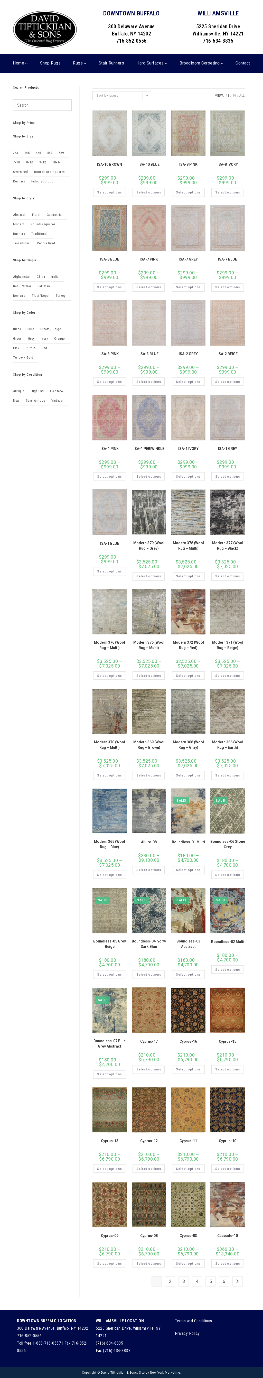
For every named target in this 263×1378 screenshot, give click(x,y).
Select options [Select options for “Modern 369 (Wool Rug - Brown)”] (148, 775)
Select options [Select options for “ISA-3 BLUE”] (148, 382)
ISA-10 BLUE (148, 164)
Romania (19, 296)
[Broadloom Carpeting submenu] (222, 63)
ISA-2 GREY (188, 354)
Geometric (54, 215)
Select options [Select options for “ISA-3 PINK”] (109, 382)
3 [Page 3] (183, 1281)
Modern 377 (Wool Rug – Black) (227, 545)
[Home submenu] (26, 63)
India (55, 277)
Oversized (20, 172)
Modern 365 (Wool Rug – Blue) (109, 844)
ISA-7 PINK (149, 259)
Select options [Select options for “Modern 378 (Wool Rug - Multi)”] (188, 576)
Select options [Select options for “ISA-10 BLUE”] (148, 192)
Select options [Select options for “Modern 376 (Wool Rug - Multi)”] (109, 676)
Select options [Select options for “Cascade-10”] (227, 1263)
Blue (30, 329)
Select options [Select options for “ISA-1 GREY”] (227, 476)
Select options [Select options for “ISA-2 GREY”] (188, 382)
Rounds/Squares (43, 224)
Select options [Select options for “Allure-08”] (148, 870)
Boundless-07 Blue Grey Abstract (109, 1043)
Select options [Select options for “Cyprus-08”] (148, 1263)
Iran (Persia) (22, 286)
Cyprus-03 (188, 1236)
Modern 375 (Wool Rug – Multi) (148, 645)
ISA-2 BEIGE (228, 354)
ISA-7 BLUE (227, 259)
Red (44, 348)
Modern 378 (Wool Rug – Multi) (188, 545)
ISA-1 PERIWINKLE (149, 449)
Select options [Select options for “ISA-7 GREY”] (188, 287)
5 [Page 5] (210, 1281)
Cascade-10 (227, 1236)
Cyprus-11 (188, 1141)
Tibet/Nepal (41, 296)
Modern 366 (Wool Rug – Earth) (227, 745)
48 (227, 95)
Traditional (39, 234)
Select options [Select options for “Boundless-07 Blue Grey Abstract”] (109, 1074)
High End (37, 391)
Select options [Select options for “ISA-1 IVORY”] (188, 476)
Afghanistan (22, 277)
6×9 (61, 153)
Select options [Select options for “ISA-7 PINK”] (148, 287)
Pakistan (43, 286)
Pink (16, 348)
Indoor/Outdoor (43, 181)
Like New (56, 391)
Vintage (56, 400)
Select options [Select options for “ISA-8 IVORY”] (227, 192)
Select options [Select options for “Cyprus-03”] (188, 1263)
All (242, 95)
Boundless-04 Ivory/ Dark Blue (149, 944)
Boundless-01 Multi (188, 842)
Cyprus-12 (149, 1141)
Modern (18, 224)
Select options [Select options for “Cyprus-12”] (148, 1169)
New (16, 400)
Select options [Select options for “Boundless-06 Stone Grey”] (227, 875)
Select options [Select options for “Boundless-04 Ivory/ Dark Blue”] (148, 974)
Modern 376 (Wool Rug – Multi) (109, 645)
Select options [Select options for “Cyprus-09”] (109, 1263)
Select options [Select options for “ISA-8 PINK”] (188, 192)
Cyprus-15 (227, 1041)
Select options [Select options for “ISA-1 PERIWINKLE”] (148, 476)
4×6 (38, 153)
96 (234, 95)
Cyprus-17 (149, 1041)
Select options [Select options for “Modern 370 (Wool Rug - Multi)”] (109, 775)
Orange (59, 338)
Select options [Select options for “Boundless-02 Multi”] (227, 970)
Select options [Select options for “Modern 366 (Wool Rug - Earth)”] (227, 775)
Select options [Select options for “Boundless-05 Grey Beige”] (109, 974)
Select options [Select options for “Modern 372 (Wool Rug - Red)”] (188, 676)
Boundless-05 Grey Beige (109, 944)
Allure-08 (149, 842)
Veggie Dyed (46, 243)
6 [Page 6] (224, 1281)
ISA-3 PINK (109, 354)
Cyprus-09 (109, 1236)
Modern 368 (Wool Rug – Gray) (188, 745)
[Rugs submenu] (85, 63)
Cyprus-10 (227, 1141)
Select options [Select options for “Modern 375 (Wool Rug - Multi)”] (148, 676)
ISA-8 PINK (188, 164)
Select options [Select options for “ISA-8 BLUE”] (109, 287)
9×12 (42, 162)
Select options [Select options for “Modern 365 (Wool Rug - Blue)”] (109, 875)
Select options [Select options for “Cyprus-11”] (188, 1169)
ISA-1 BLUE (109, 543)
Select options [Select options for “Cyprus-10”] (227, 1169)
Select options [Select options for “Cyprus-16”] (188, 1069)
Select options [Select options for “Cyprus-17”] (148, 1069)
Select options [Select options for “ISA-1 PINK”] (109, 476)
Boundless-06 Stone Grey (227, 844)
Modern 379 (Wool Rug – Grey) (148, 545)
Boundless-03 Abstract (188, 944)
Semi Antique (35, 400)
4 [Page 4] (197, 1281)
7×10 (16, 162)
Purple (30, 348)
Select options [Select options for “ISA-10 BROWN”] (109, 192)
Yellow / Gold (23, 357)
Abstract (19, 215)
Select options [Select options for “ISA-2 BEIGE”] (227, 382)
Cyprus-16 (188, 1041)
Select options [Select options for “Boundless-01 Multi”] (188, 870)
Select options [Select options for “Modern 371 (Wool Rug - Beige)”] (227, 676)
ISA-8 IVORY (228, 164)
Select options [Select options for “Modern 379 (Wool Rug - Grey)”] (148, 576)
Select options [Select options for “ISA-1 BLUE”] (109, 571)
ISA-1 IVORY (188, 449)
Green (17, 338)
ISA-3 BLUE (148, 354)
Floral (36, 215)
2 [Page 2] (170, 1281)
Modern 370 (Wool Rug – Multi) (109, 745)
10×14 (56, 162)
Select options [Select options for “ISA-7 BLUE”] (227, 287)
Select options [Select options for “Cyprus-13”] (109, 1169)
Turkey (60, 296)
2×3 (15, 153)
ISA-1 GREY (227, 449)
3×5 (27, 153)
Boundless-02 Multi (227, 942)
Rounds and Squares (49, 172)
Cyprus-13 (109, 1141)
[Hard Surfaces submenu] (166, 63)
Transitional (22, 243)
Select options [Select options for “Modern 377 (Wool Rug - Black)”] (227, 576)
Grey (31, 338)
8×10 (29, 162)
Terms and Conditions (193, 1320)
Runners (19, 181)
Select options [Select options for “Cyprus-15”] (227, 1069)
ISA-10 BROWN (109, 164)
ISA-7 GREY (188, 259)
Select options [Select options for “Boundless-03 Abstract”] (188, 974)
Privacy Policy (187, 1333)
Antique (18, 391)
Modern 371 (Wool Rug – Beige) (227, 645)
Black (17, 329)
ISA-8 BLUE (109, 259)
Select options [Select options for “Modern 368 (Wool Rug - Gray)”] (188, 775)
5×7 (49, 153)
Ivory (44, 338)
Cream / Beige (50, 329)
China (41, 277)
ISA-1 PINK (109, 449)
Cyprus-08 (149, 1236)
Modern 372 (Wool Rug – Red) (188, 645)
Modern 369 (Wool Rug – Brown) (148, 745)
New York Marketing (165, 1372)
